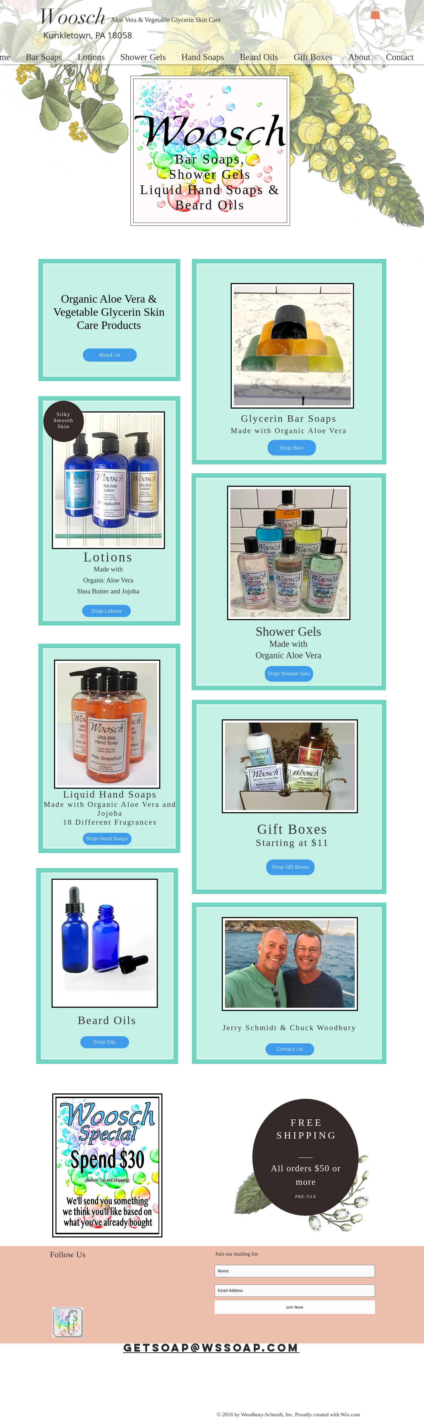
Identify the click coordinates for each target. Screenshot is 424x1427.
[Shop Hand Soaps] (107, 839)
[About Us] (110, 355)
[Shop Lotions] (106, 611)
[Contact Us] (289, 1049)
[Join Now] (295, 1307)
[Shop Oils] (104, 1042)
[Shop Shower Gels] (289, 674)
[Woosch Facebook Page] (68, 1322)
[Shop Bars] (292, 448)
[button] (375, 13)
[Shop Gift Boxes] (290, 867)
